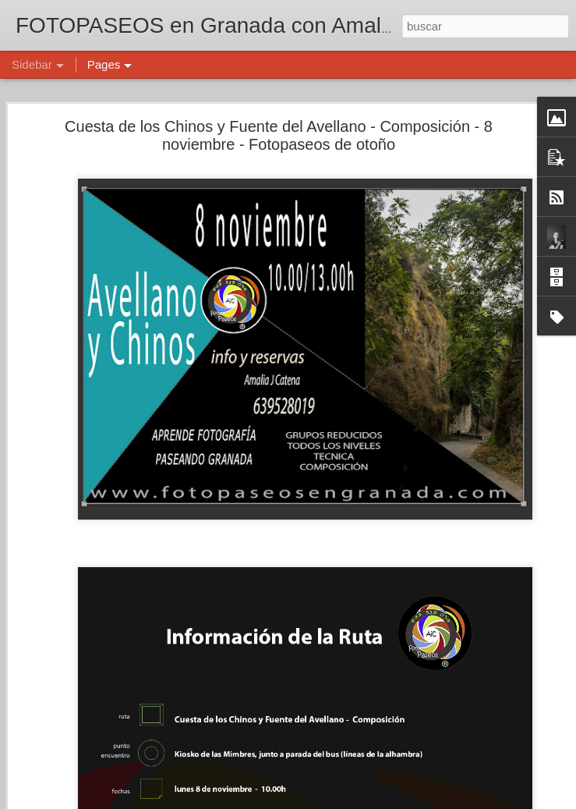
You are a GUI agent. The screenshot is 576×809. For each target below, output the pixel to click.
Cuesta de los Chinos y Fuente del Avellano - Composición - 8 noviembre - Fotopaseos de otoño (279, 135)
